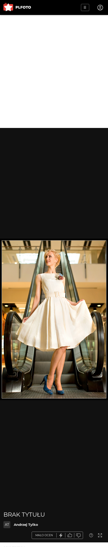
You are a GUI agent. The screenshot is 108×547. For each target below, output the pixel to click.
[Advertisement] (54, 71)
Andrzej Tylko (26, 524)
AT (7, 524)
